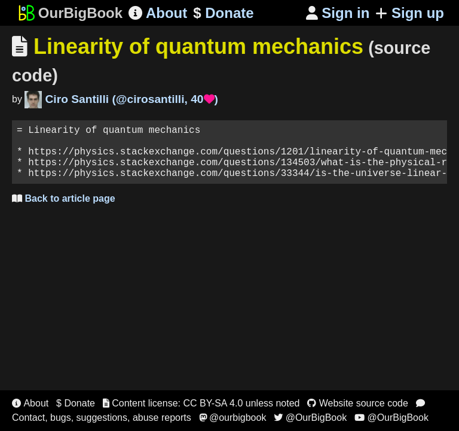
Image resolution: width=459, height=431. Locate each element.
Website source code (357, 403)
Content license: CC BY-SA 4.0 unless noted (201, 403)
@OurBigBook (310, 417)
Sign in (338, 13)
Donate (223, 13)
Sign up (409, 13)
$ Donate (75, 403)
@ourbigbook (233, 417)
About (157, 13)
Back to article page (63, 210)
